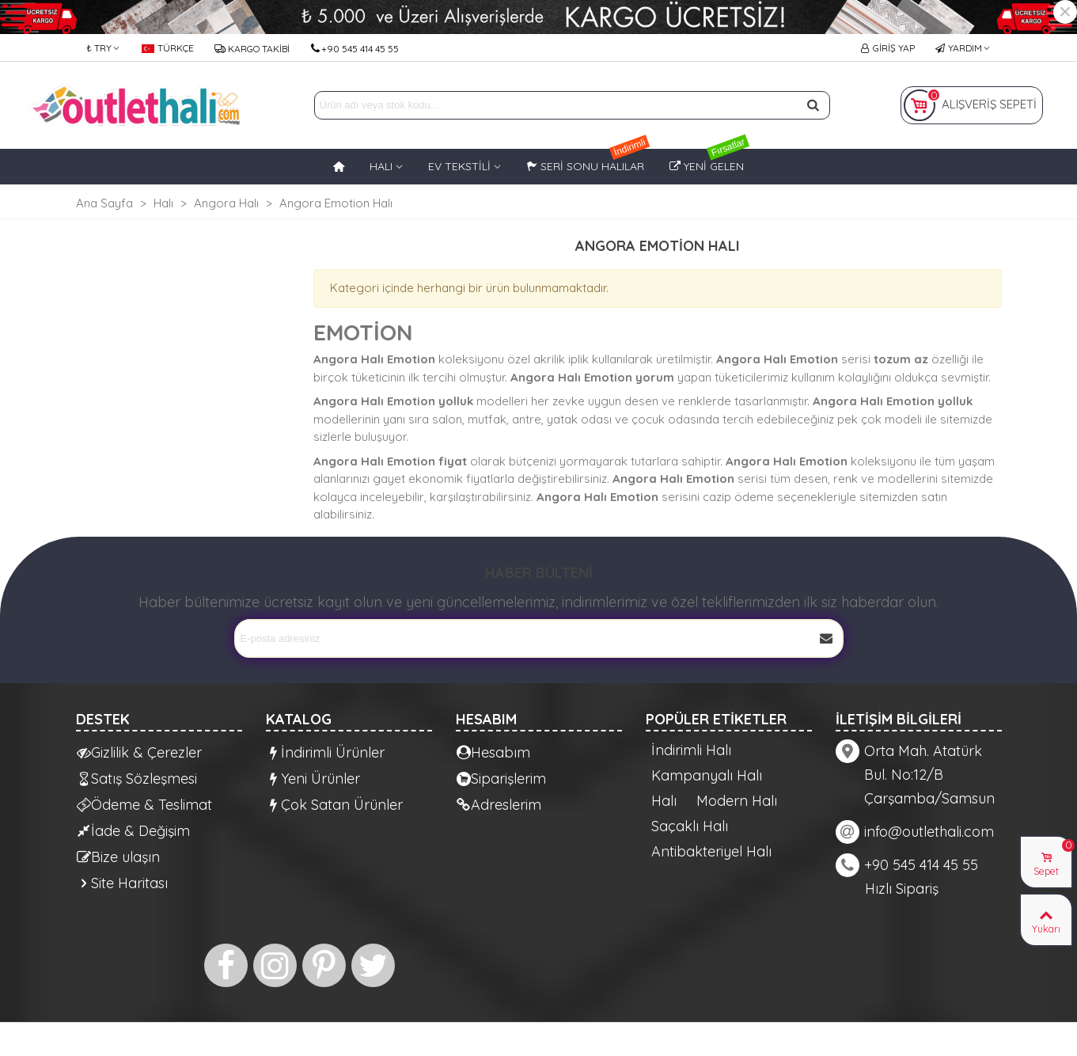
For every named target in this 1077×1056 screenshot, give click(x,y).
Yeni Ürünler (313, 778)
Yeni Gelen (709, 161)
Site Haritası (122, 883)
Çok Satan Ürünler (335, 804)
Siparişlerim (501, 778)
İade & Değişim (133, 830)
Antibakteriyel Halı (711, 851)
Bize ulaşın (118, 857)
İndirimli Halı (691, 750)
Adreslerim (499, 804)
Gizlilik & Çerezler (139, 752)
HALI (381, 166)
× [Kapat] (1065, 12)
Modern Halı (736, 801)
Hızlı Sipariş (902, 888)
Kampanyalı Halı (706, 775)
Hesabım (493, 752)
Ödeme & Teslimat (144, 804)
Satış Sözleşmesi (137, 778)
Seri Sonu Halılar (588, 161)
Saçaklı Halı (689, 826)
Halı (664, 801)
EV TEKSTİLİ (459, 166)
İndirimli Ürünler (326, 752)
